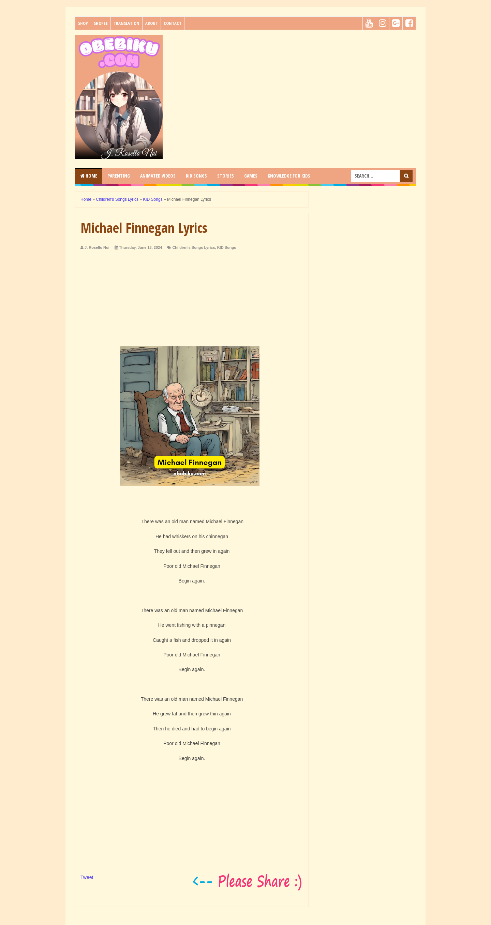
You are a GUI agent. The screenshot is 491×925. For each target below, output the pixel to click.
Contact (172, 23)
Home (88, 175)
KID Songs (226, 247)
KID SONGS (196, 175)
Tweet (86, 877)
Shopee (101, 23)
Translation (126, 23)
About (151, 23)
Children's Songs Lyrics (193, 247)
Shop (83, 23)
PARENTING (118, 175)
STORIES (225, 175)
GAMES (250, 175)
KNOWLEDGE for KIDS (289, 175)
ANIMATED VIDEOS (158, 175)
